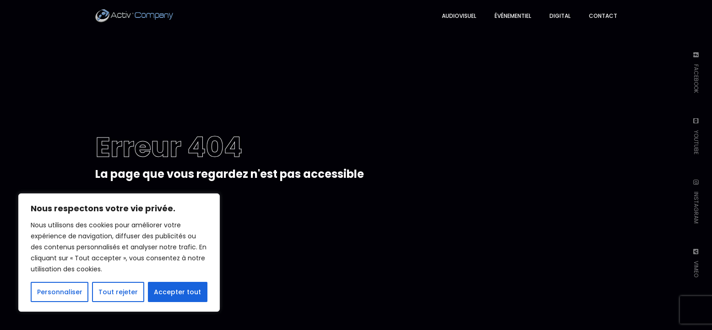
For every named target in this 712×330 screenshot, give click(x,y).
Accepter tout (177, 292)
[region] (119, 252)
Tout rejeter (118, 292)
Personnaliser (59, 292)
